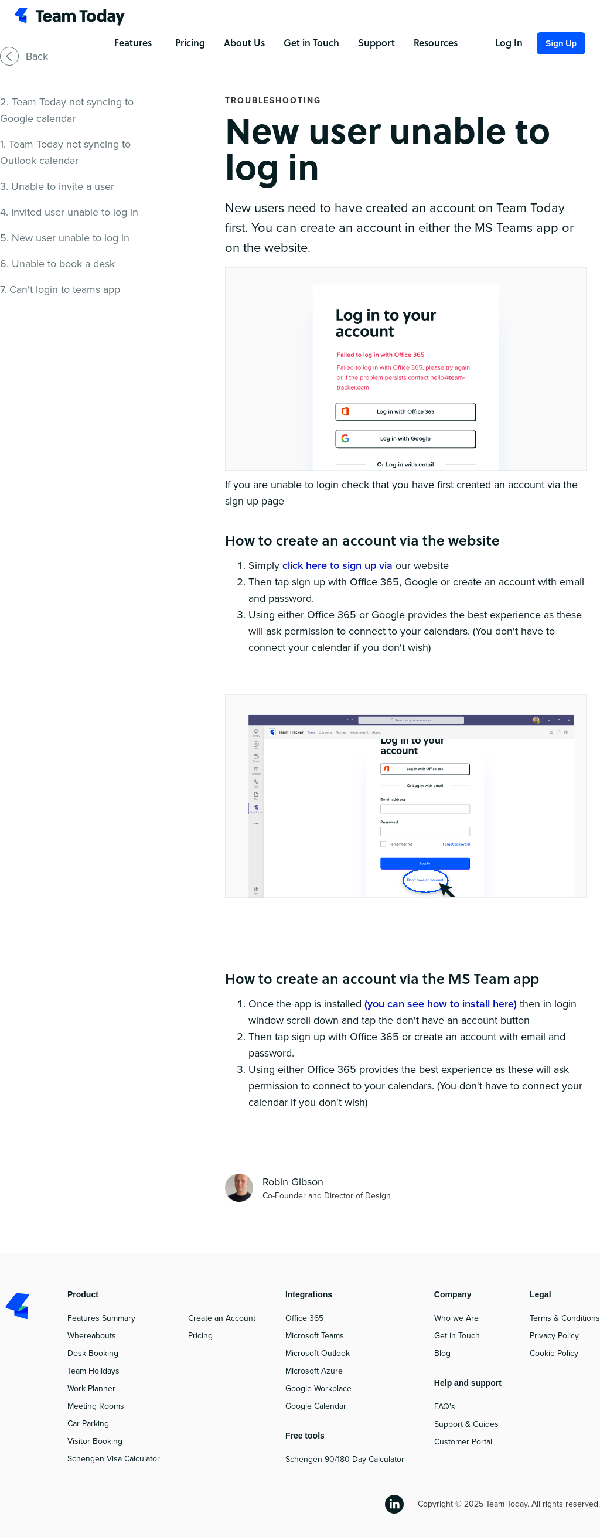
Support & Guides (466, 1424)
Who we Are (456, 1318)
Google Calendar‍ (315, 1406)
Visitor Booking (94, 1441)
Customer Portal (463, 1442)
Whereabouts (91, 1336)
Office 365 (304, 1318)
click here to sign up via (339, 565)
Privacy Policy (554, 1336)
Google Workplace (318, 1388)
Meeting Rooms (95, 1406)
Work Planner (91, 1388)
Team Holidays (93, 1371)
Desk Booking (92, 1353)
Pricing (200, 1336)
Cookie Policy (554, 1353)
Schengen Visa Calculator (113, 1459)
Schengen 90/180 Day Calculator (344, 1459)
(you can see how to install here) (442, 1003)
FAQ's (444, 1407)
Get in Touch (457, 1336)
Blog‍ (442, 1353)
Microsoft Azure (314, 1371)
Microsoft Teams (314, 1336)
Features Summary (101, 1318)
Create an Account (221, 1318)
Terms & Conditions (565, 1318)
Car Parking (88, 1424)
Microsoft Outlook (317, 1353)
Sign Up (561, 43)
